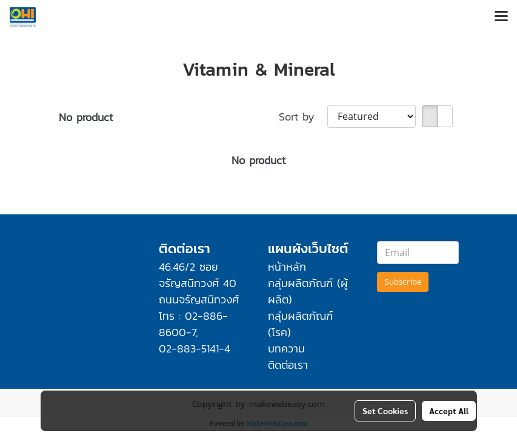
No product (86, 117)
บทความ (286, 348)
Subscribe (402, 282)
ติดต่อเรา (288, 365)
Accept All (449, 410)
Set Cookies (385, 410)
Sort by (303, 116)
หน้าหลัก (287, 267)
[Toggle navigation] (501, 17)
